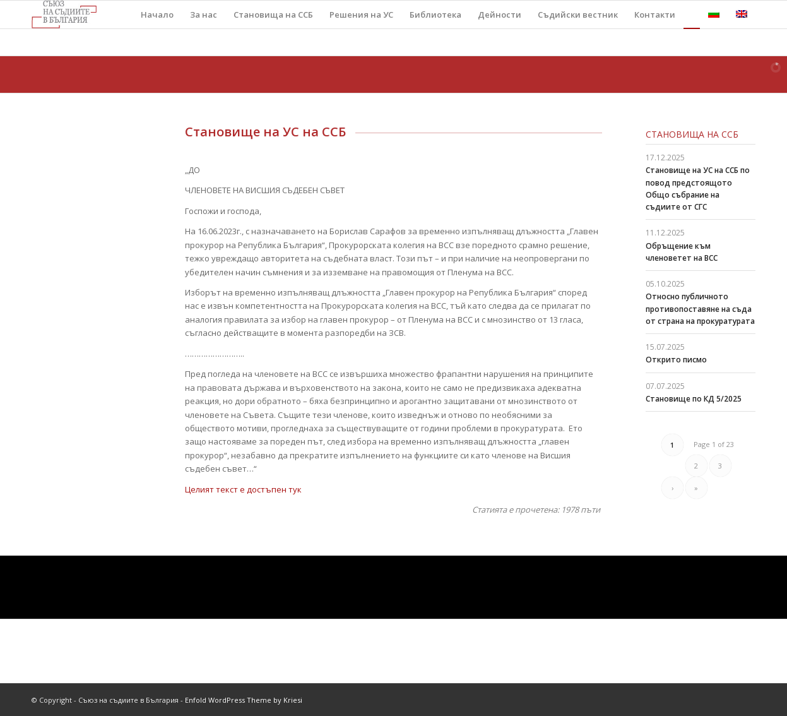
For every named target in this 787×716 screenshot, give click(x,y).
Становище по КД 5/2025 (694, 398)
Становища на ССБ (692, 134)
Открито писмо (676, 359)
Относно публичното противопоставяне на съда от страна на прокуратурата (700, 308)
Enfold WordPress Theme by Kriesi (243, 700)
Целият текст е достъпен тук (243, 489)
